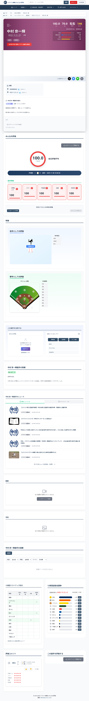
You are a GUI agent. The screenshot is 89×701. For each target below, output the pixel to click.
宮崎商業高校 (13, 89)
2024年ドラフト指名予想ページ (15, 643)
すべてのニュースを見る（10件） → (44, 467)
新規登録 (81, 2)
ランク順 (74, 340)
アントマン (52, 348)
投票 (80, 599)
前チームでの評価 (14, 211)
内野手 (19, 13)
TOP (5, 13)
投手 (16, 13)
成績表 (9, 555)
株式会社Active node (46, 700)
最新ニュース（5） (25, 403)
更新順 (53, 340)
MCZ (50, 344)
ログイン (73, 2)
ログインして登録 (44, 501)
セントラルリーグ (19, 15)
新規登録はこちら (25, 353)
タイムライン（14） (64, 403)
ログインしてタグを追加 (14, 124)
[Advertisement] (44, 63)
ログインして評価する (71, 145)
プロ (11, 13)
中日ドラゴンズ (36, 15)
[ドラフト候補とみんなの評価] (15, 2)
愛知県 (27, 15)
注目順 (63, 340)
